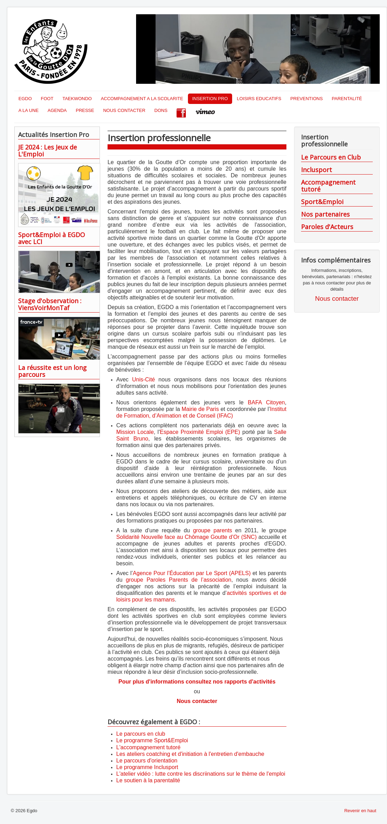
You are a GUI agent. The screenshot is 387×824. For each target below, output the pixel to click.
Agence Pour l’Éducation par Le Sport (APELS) (193, 573)
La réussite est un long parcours (52, 371)
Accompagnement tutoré (328, 185)
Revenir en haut (360, 810)
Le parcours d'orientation (146, 761)
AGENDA (57, 110)
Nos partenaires (325, 214)
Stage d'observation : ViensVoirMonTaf (49, 304)
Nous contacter (197, 701)
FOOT (47, 98)
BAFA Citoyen (266, 402)
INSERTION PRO (210, 98)
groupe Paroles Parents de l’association (178, 580)
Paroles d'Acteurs (327, 227)
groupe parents (212, 530)
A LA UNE (28, 110)
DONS (161, 110)
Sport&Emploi (322, 201)
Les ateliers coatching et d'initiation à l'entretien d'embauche (190, 754)
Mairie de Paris (200, 409)
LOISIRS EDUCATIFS (259, 98)
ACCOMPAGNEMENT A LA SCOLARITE (142, 98)
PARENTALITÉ (347, 98)
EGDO (25, 98)
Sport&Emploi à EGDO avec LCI (51, 238)
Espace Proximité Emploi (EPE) (201, 432)
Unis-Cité (143, 379)
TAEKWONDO (77, 98)
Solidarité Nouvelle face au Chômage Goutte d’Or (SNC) (187, 537)
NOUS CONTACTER (124, 110)
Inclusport (316, 169)
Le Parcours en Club (331, 157)
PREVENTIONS (306, 98)
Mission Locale (135, 432)
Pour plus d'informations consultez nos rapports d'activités (196, 682)
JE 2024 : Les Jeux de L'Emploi (47, 150)
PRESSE (85, 110)
